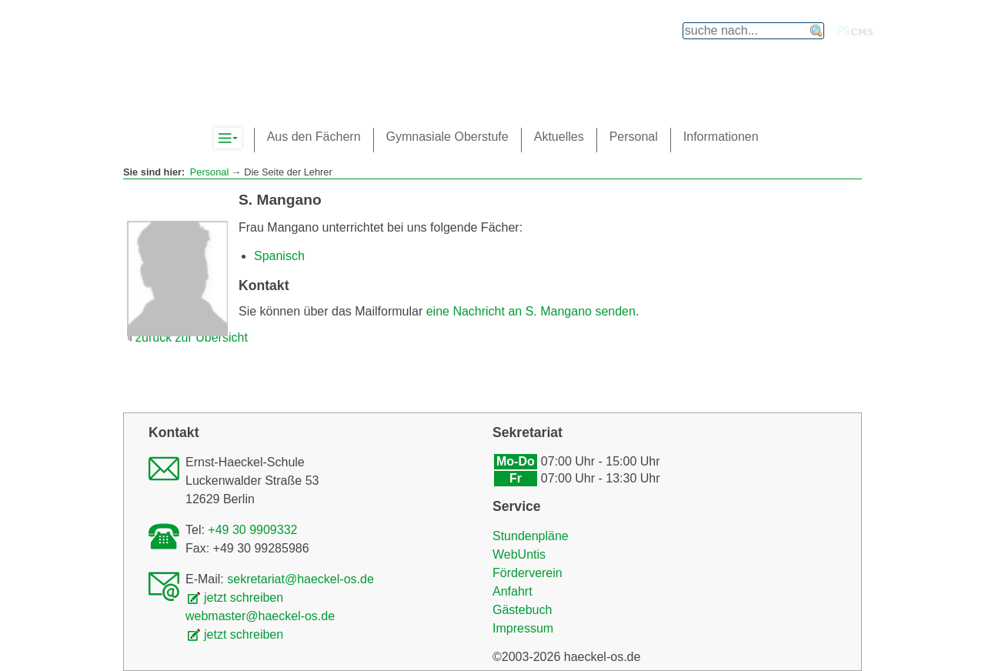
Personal (209, 172)
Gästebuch (522, 609)
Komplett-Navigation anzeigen (241, 139)
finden (816, 31)
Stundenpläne (530, 535)
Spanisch (279, 255)
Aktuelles (559, 136)
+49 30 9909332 (252, 529)
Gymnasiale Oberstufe (447, 136)
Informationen (721, 136)
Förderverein (527, 572)
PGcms (855, 31)
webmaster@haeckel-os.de (260, 616)
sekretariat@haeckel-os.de (300, 579)
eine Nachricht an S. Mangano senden (531, 311)
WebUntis (519, 554)
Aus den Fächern (314, 136)
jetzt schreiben (243, 597)
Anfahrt (512, 591)
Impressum (522, 628)
